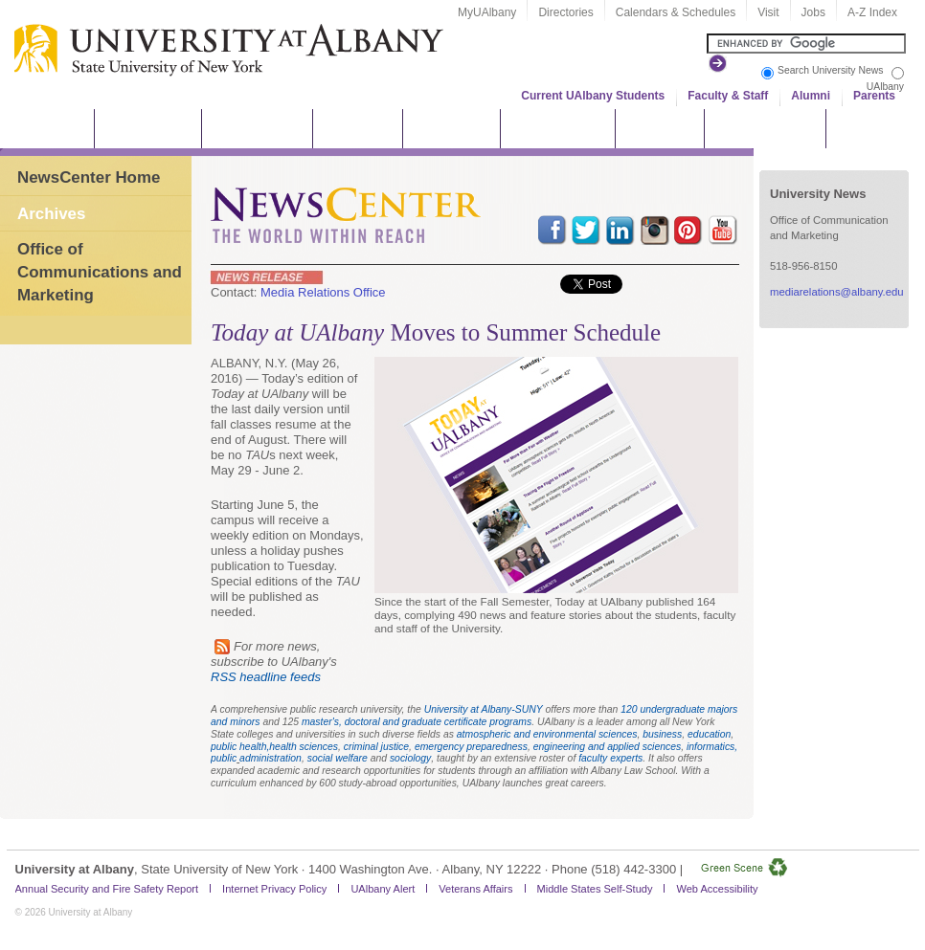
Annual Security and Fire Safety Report (107, 889)
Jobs (813, 12)
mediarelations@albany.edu (837, 292)
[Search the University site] (806, 43)
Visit (767, 12)
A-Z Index (872, 12)
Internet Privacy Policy (274, 889)
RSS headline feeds (266, 677)
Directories (565, 12)
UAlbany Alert (382, 889)
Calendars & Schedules (675, 12)
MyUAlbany (487, 12)
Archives (51, 214)
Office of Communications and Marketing (99, 271)
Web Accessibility (716, 889)
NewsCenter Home (88, 177)
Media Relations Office (323, 292)
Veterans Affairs (475, 889)
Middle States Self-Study (595, 889)
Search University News (830, 70)
